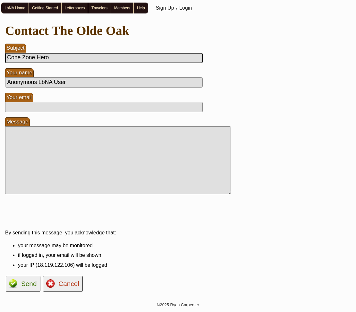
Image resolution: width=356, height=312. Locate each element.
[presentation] (54, 211)
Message (17, 122)
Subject (15, 48)
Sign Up (165, 8)
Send (29, 283)
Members (122, 8)
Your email (19, 97)
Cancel (68, 283)
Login (185, 8)
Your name (19, 73)
